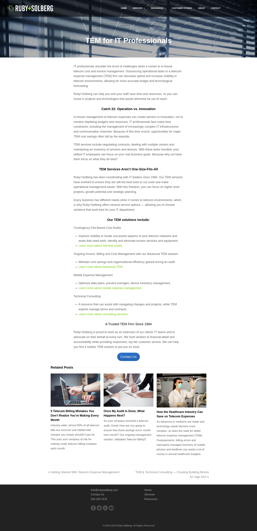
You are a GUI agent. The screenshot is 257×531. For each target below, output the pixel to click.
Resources (150, 499)
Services (149, 494)
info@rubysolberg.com (104, 490)
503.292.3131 (99, 499)
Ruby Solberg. (124, 525)
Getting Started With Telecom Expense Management (83, 472)
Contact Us (128, 357)
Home (148, 490)
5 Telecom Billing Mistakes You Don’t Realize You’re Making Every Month (75, 415)
